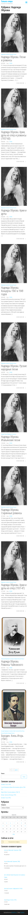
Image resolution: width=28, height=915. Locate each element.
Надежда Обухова (13, 54)
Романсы (22, 658)
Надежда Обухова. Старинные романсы (11, 511)
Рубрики (3, 805)
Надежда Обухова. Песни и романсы (13, 58)
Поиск (2, 773)
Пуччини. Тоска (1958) (6, 784)
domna (10, 63)
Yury (5, 861)
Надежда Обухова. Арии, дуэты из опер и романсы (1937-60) (13, 135)
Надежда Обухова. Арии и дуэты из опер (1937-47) (13, 586)
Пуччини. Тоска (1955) (6, 798)
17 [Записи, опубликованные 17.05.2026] (25, 826)
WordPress (14, 912)
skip (5, 900)
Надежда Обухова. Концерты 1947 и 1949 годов (12, 291)
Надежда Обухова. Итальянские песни (10, 438)
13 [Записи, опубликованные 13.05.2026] (10, 826)
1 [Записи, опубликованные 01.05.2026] (17, 820)
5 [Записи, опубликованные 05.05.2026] (6, 823)
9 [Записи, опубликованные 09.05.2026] (21, 823)
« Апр (13, 834)
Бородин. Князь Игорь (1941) (12, 737)
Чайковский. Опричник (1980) (14, 850)
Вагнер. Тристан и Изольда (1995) (8, 795)
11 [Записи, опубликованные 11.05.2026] (3, 826)
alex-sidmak (6, 875)
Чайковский (3, 658)
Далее (16, 770)
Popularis (22, 912)
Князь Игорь (22, 731)
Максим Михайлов (4, 733)
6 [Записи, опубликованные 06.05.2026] (10, 823)
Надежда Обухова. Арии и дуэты (13, 212)
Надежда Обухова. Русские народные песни (14, 367)
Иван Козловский (16, 731)
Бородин (2, 731)
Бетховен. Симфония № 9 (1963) (15, 888)
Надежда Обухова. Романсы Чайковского (12, 663)
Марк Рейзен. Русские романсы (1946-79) (10, 792)
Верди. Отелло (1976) (12, 900)
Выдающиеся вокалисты (5, 54)
